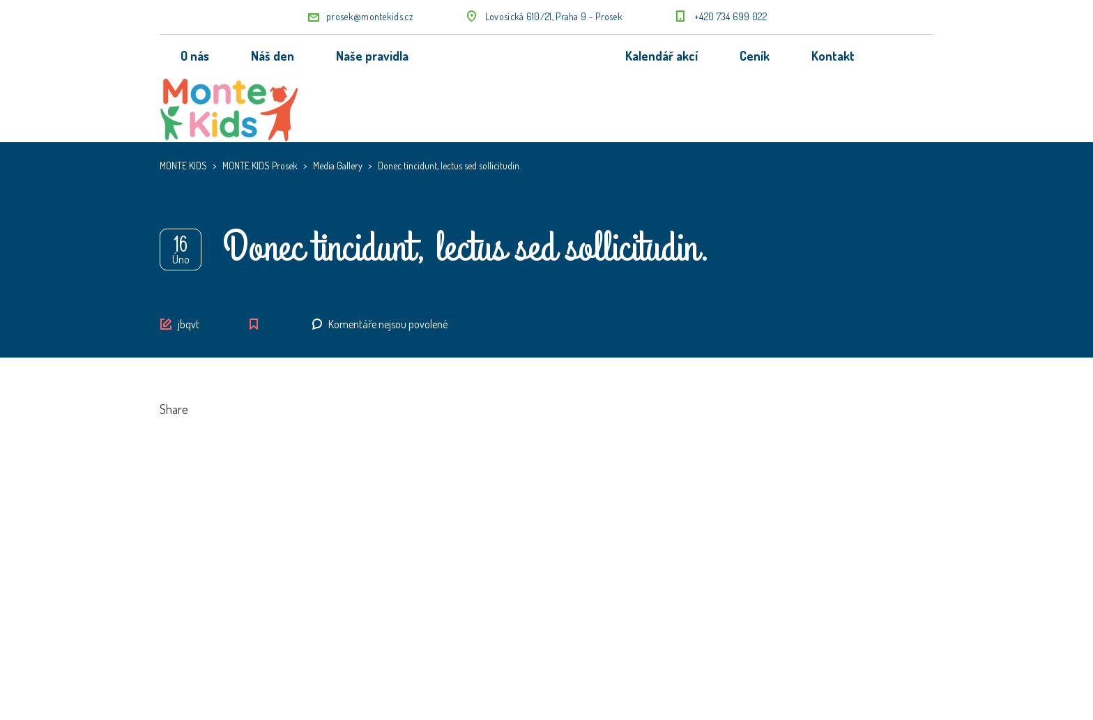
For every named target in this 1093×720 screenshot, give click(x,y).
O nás (195, 55)
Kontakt (833, 55)
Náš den (272, 55)
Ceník (755, 55)
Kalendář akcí (661, 55)
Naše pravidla (372, 55)
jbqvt (188, 324)
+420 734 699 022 (730, 16)
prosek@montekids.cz (369, 16)
